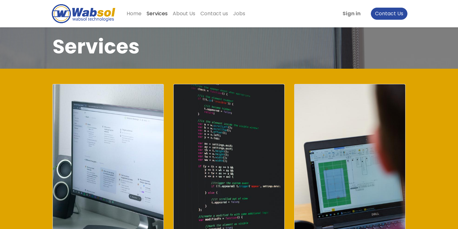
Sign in (350, 13)
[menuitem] (136, 13)
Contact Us (387, 13)
